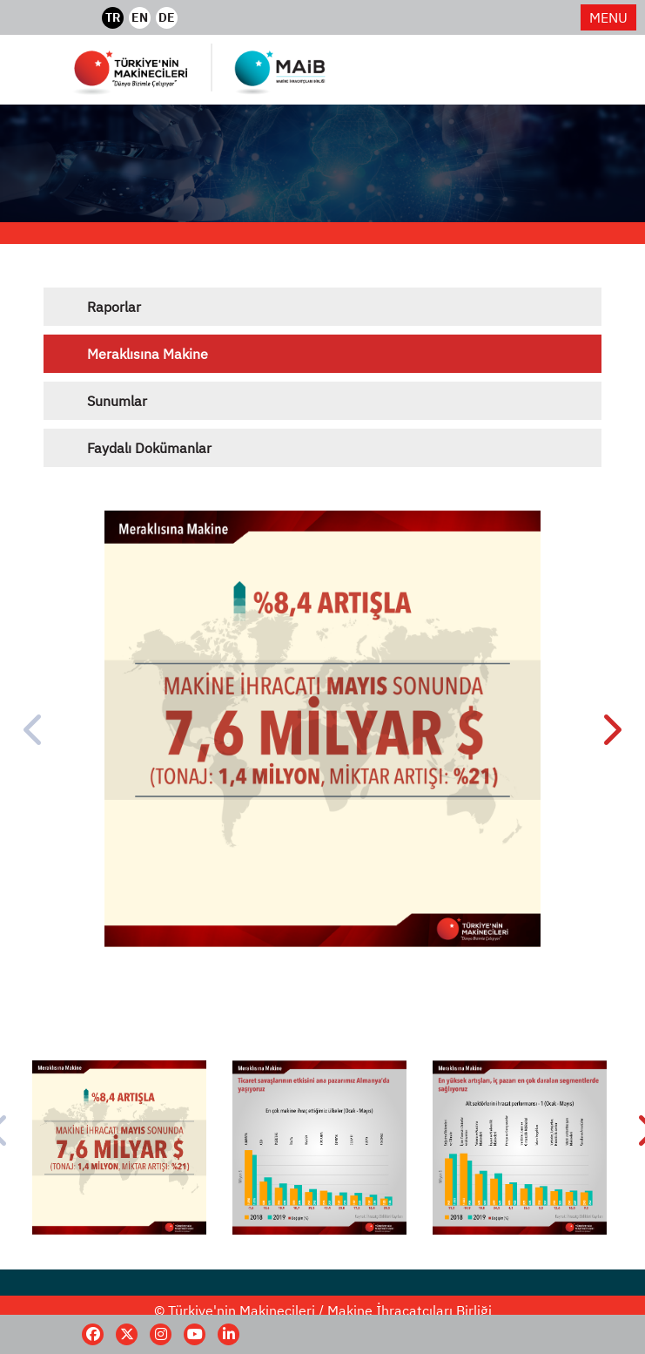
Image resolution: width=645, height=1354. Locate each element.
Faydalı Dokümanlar (149, 448)
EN (139, 17)
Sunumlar (117, 401)
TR (112, 17)
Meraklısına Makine (147, 353)
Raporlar (114, 306)
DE (166, 17)
